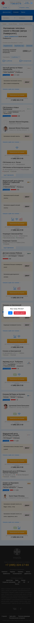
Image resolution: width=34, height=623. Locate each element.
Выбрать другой (19, 313)
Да (10, 313)
